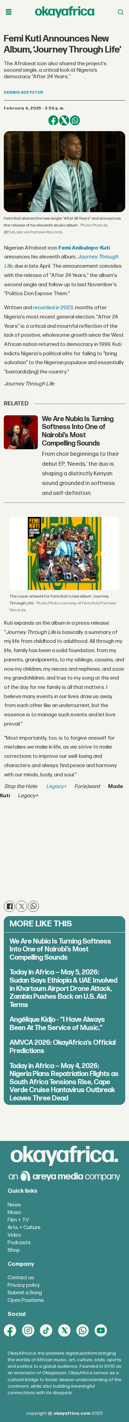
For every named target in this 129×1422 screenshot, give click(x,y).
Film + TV (18, 1220)
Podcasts (19, 1242)
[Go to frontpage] (64, 12)
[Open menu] (8, 12)
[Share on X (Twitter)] (64, 120)
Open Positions (26, 1300)
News (14, 1205)
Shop (14, 1250)
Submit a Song (25, 1293)
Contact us (21, 1277)
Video (14, 1235)
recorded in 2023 (52, 307)
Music (14, 1212)
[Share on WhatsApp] (75, 120)
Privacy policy (24, 1285)
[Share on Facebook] (53, 120)
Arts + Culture (24, 1227)
